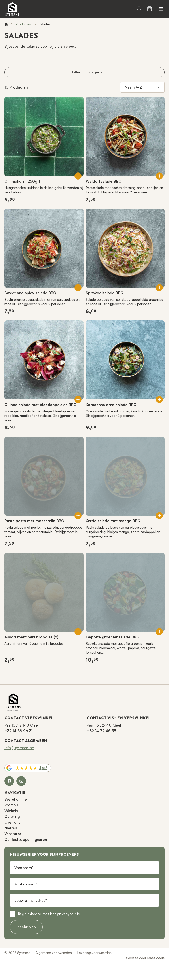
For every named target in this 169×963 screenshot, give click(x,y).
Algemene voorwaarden (54, 953)
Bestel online (15, 799)
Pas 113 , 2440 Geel (104, 725)
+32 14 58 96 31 (18, 730)
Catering (12, 816)
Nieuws (10, 828)
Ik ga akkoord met (49, 914)
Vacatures (13, 833)
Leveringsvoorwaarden (94, 953)
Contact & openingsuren (25, 839)
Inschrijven (26, 927)
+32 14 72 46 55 (101, 730)
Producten (23, 24)
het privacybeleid (65, 914)
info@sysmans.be (19, 747)
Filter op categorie (84, 72)
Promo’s (11, 805)
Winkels (11, 810)
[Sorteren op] (142, 87)
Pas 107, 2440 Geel (21, 725)
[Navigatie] (161, 9)
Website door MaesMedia (145, 958)
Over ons (12, 822)
